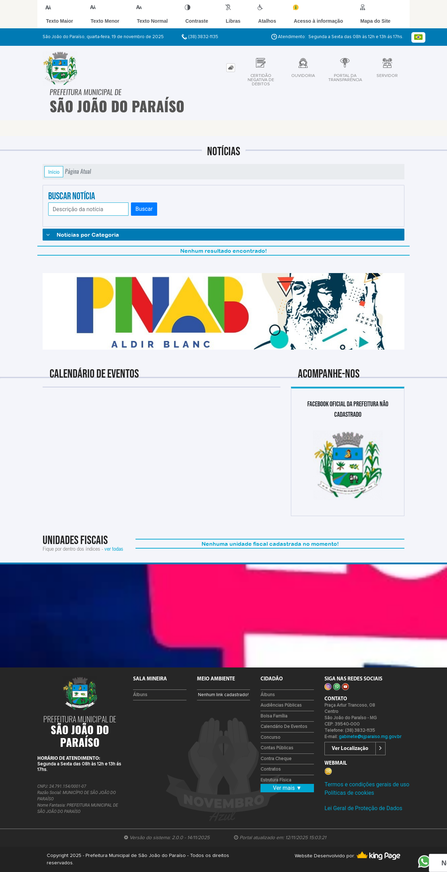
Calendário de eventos (284, 726)
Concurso (270, 737)
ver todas (113, 548)
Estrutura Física (276, 780)
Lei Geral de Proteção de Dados (363, 808)
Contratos (271, 769)
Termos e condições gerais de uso (366, 784)
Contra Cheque (276, 759)
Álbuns (140, 695)
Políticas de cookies (349, 792)
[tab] (230, 67)
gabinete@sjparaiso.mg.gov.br (370, 737)
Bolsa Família (274, 716)
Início (53, 171)
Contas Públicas (277, 748)
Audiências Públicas (281, 705)
